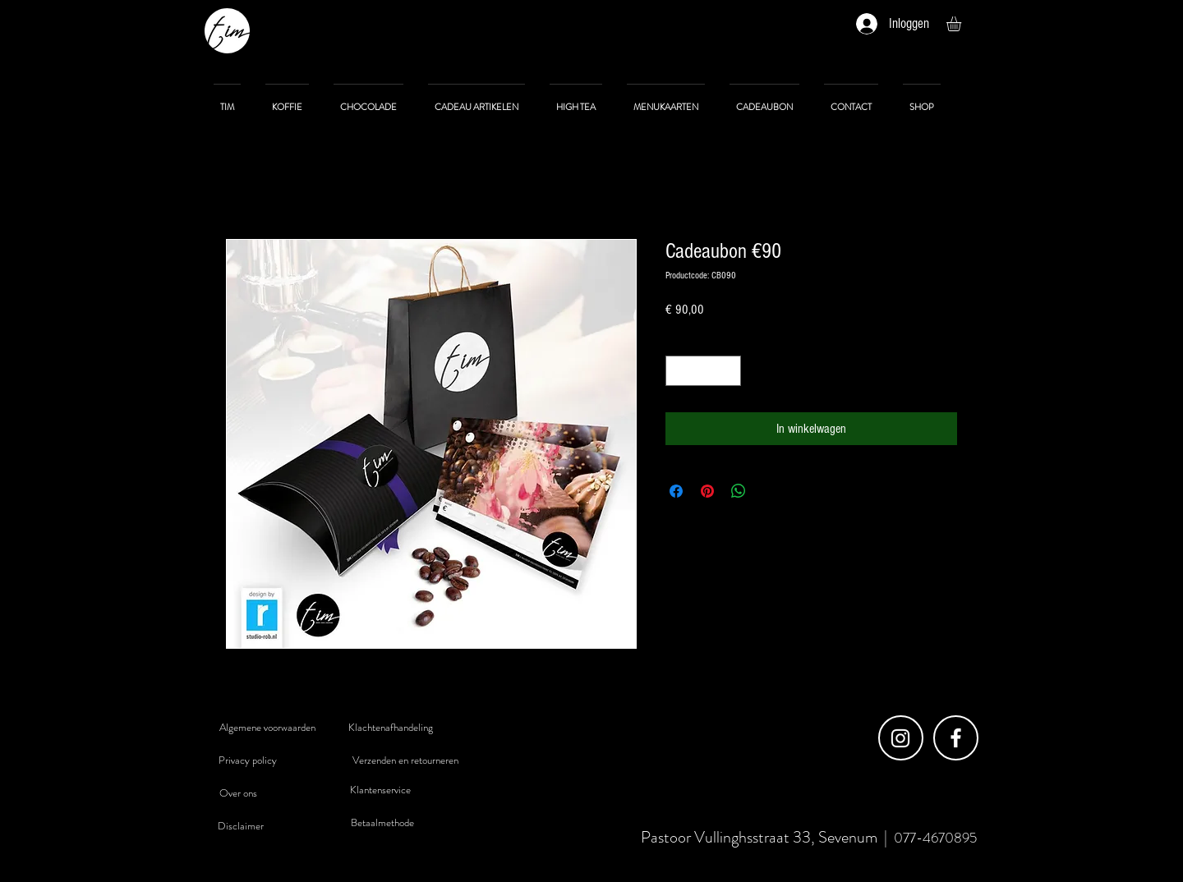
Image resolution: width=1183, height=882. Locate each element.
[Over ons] (238, 793)
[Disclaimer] (241, 826)
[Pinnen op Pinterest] (707, 491)
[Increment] (728, 370)
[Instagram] (900, 738)
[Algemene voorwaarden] (267, 727)
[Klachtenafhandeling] (390, 727)
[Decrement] (678, 370)
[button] (962, 23)
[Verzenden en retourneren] (405, 760)
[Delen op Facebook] (676, 491)
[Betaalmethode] (382, 822)
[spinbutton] (703, 370)
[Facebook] (956, 738)
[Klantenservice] (380, 790)
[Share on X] (770, 491)
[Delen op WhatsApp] (738, 491)
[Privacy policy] (247, 760)
